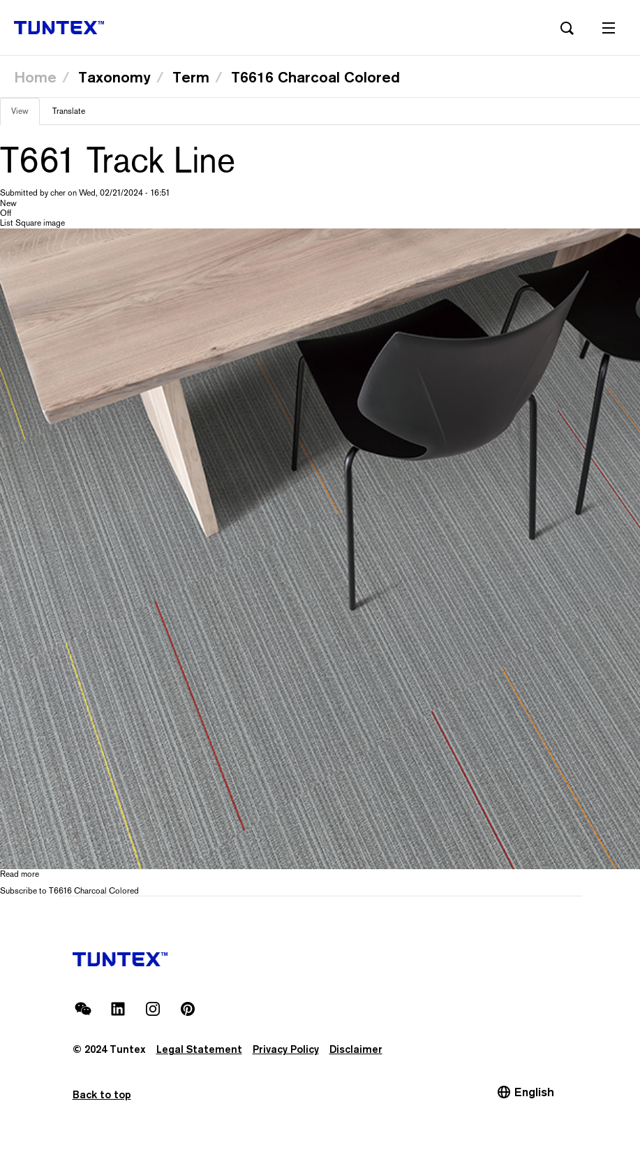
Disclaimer (355, 1049)
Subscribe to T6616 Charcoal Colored (69, 891)
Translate (68, 111)
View (25, 115)
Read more (19, 874)
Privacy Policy (286, 1049)
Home (35, 77)
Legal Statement (199, 1049)
